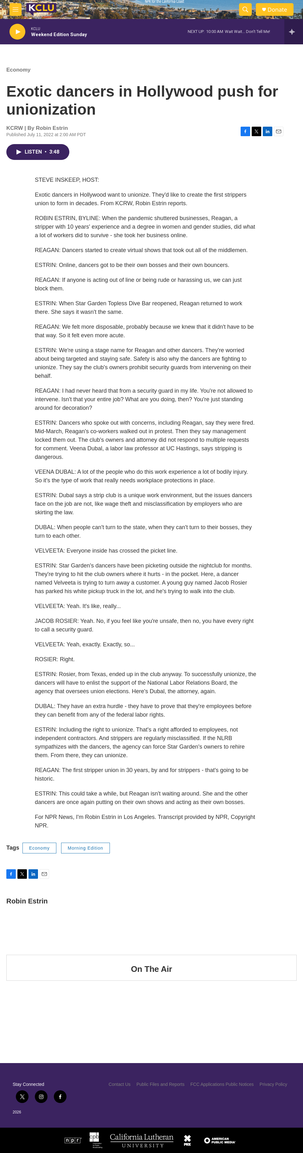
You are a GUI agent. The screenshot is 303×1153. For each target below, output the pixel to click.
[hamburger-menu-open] (15, 9)
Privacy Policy (273, 1084)
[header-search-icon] (245, 9)
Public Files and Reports (160, 1084)
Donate (277, 9)
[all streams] (293, 31)
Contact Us (119, 1084)
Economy (18, 70)
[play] (17, 31)
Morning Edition (85, 848)
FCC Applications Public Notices (222, 1084)
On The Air (151, 969)
